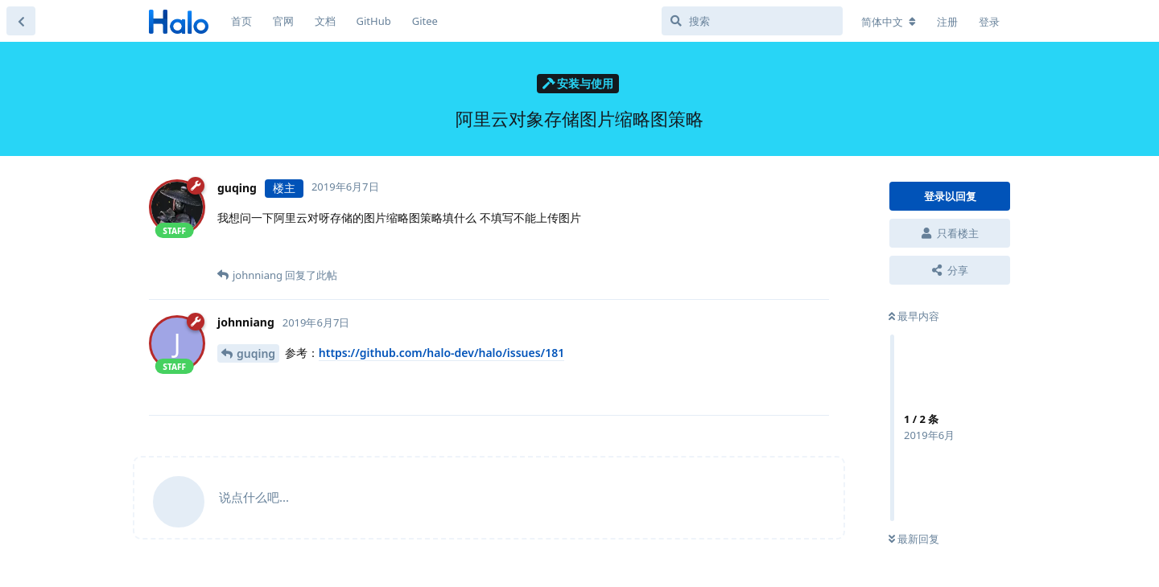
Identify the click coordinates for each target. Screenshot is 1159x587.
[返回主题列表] (20, 20)
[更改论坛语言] (888, 21)
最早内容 (914, 316)
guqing (256, 353)
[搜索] (752, 20)
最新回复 (914, 539)
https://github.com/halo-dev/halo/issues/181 (441, 352)
